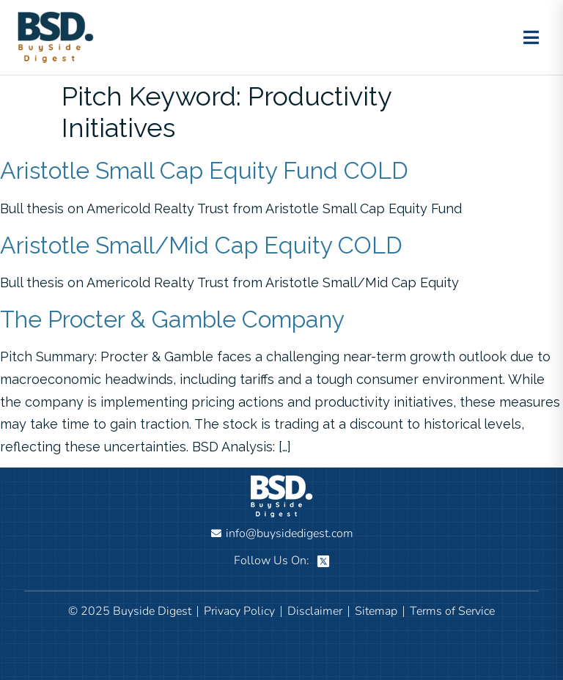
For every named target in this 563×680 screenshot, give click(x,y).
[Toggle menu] (530, 37)
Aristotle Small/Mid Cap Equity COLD (201, 245)
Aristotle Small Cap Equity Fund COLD (204, 170)
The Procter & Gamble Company (172, 319)
